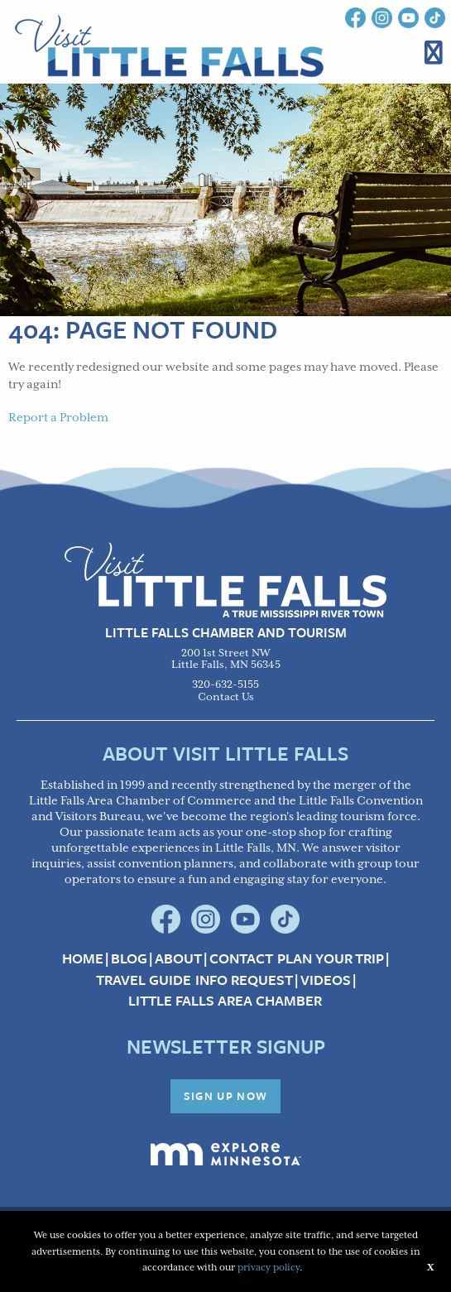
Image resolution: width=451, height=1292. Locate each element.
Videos (325, 980)
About (178, 958)
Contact (241, 958)
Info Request (244, 980)
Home (82, 958)
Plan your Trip (330, 958)
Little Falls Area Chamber (225, 1000)
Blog (129, 958)
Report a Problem (58, 418)
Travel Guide (143, 980)
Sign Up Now (226, 1096)
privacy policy (268, 1267)
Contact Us (226, 697)
